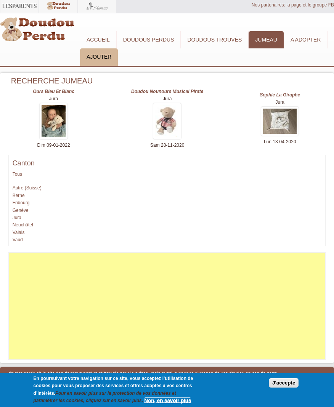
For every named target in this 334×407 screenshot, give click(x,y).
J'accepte (283, 383)
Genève (21, 210)
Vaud (18, 239)
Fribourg (21, 202)
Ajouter (99, 57)
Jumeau (266, 40)
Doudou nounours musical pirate (167, 91)
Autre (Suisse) (27, 188)
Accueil (98, 40)
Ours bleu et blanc (53, 91)
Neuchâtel (23, 225)
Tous (17, 174)
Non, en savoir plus (167, 400)
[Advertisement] (167, 306)
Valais (19, 232)
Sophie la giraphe (280, 95)
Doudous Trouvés (214, 40)
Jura (17, 217)
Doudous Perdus (148, 40)
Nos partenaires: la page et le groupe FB (293, 5)
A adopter (306, 40)
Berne (19, 195)
